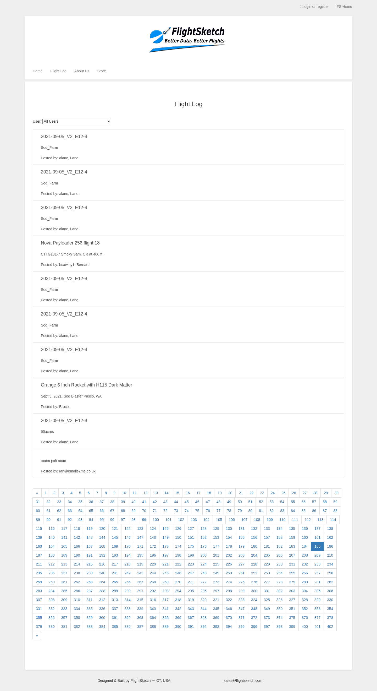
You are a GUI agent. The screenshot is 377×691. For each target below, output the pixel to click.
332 (51, 609)
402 (330, 626)
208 (305, 555)
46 (197, 502)
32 (49, 502)
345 (216, 609)
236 (51, 573)
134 (279, 528)
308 (51, 600)
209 (317, 555)
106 (232, 520)
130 (229, 528)
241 (115, 573)
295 (191, 591)
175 (191, 546)
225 (216, 564)
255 (292, 573)
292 (153, 591)
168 (102, 546)
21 (241, 493)
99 (144, 520)
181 (267, 546)
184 (305, 546)
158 (279, 537)
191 (89, 555)
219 (140, 564)
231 (292, 564)
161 (317, 537)
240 (102, 573)
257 (317, 573)
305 (317, 591)
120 (102, 528)
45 (187, 502)
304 (305, 591)
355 (39, 618)
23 (262, 493)
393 (216, 626)
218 (128, 564)
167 (89, 546)
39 (123, 502)
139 (39, 537)
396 (254, 626)
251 (242, 573)
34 (70, 502)
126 (178, 528)
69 (133, 511)
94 (91, 520)
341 (166, 609)
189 (64, 555)
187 (39, 555)
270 (178, 582)
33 (59, 502)
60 (38, 511)
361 (115, 618)
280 (305, 582)
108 (257, 520)
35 (80, 502)
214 (77, 564)
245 (166, 573)
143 (89, 537)
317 (166, 600)
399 (292, 626)
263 (89, 582)
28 (315, 493)
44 (176, 502)
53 (272, 502)
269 (166, 582)
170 (128, 546)
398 (279, 626)
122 (128, 528)
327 (292, 600)
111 (295, 520)
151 (191, 537)
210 (330, 555)
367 (191, 618)
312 (102, 600)
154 (229, 537)
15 (177, 493)
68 (123, 511)
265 (115, 582)
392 (204, 626)
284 (51, 591)
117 (64, 528)
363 (140, 618)
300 (254, 591)
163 (39, 546)
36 (91, 502)
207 (292, 555)
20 (230, 493)
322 (229, 600)
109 (270, 520)
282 (330, 582)
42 (155, 502)
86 (314, 511)
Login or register (314, 6)
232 (305, 564)
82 (272, 511)
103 (194, 520)
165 (64, 546)
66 (101, 511)
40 (133, 502)
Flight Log (58, 71)
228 (254, 564)
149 (166, 537)
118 (77, 528)
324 (254, 600)
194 (128, 555)
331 (39, 609)
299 (242, 591)
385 (115, 626)
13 (156, 493)
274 (229, 582)
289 (115, 591)
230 (279, 564)
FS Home (344, 6)
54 (282, 502)
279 (292, 582)
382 (77, 626)
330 (330, 600)
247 (191, 573)
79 (240, 511)
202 (229, 555)
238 (77, 573)
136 (305, 528)
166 (77, 546)
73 (176, 511)
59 (335, 502)
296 (204, 591)
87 (325, 511)
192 (102, 555)
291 (140, 591)
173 (166, 546)
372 (254, 618)
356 (51, 618)
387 (140, 626)
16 (188, 493)
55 (293, 502)
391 (191, 626)
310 (77, 600)
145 (115, 537)
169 (115, 546)
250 (229, 573)
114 (333, 520)
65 (91, 511)
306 (330, 591)
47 (208, 502)
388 (153, 626)
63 (70, 511)
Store (101, 71)
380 (51, 626)
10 (124, 493)
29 (326, 493)
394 (229, 626)
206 (279, 555)
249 (216, 573)
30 (337, 493)
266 (128, 582)
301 (267, 591)
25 (283, 493)
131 (242, 528)
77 (219, 511)
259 (39, 582)
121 (115, 528)
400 (305, 626)
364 (153, 618)
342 (178, 609)
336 (102, 609)
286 (77, 591)
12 (145, 493)
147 (140, 537)
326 (279, 600)
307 (39, 600)
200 (204, 555)
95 (101, 520)
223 (191, 564)
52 (261, 502)
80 (250, 511)
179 (242, 546)
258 (330, 573)
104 (206, 520)
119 (89, 528)
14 (166, 493)
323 (242, 600)
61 (49, 511)
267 (140, 582)
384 (102, 626)
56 (303, 502)
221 (166, 564)
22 (252, 493)
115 (39, 528)
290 (128, 591)
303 (292, 591)
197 (166, 555)
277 (267, 582)
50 (240, 502)
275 (242, 582)
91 (59, 520)
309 (64, 600)
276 (254, 582)
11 (135, 493)
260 (51, 582)
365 (166, 618)
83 (282, 511)
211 (39, 564)
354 (330, 609)
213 (64, 564)
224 (204, 564)
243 (140, 573)
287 (89, 591)
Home (37, 71)
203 (242, 555)
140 (51, 537)
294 (178, 591)
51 (250, 502)
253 (267, 573)
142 (77, 537)
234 (330, 564)
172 (153, 546)
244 (153, 573)
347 (242, 609)
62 (59, 511)
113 (320, 520)
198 (178, 555)
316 (153, 600)
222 (178, 564)
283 (39, 591)
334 (77, 609)
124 (153, 528)
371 (242, 618)
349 (267, 609)
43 (165, 502)
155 (242, 537)
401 (317, 626)
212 (51, 564)
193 (115, 555)
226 (229, 564)
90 (49, 520)
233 (317, 564)
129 (216, 528)
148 (153, 537)
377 (317, 618)
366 (178, 618)
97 (123, 520)
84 (293, 511)
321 (216, 600)
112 (308, 520)
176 (204, 546)
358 (77, 618)
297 (216, 591)
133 (267, 528)
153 (216, 537)
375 (292, 618)
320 (204, 600)
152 (204, 537)
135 (292, 528)
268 (153, 582)
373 (267, 618)
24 (273, 493)
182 (279, 546)
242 (128, 573)
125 (166, 528)
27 (305, 493)
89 (38, 520)
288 (102, 591)
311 (89, 600)
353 (317, 609)
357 (64, 618)
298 (229, 591)
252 (254, 573)
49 (229, 502)
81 (261, 511)
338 (128, 609)
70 (144, 511)
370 (229, 618)
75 (197, 511)
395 (242, 626)
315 (140, 600)
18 (209, 493)
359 (89, 618)
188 (51, 555)
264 (102, 582)
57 (314, 502)
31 (38, 502)
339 (140, 609)
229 (267, 564)
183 (292, 546)
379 (39, 626)
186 (330, 546)
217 (115, 564)
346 (229, 609)
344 (204, 609)
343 (191, 609)
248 (204, 573)
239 (89, 573)
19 (220, 493)
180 (254, 546)
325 (267, 600)
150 (178, 537)
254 (279, 573)
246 (178, 573)
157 (267, 537)
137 (317, 528)
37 (101, 502)
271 (191, 582)
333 (64, 609)
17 (198, 493)
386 (128, 626)
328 (305, 600)
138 (330, 528)
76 (208, 511)
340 (153, 609)
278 (279, 582)
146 (128, 537)
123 (140, 528)
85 (303, 511)
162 (330, 537)
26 (294, 493)
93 (80, 520)
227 (242, 564)
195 (140, 555)
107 (244, 520)
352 (305, 609)
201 (216, 555)
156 (254, 537)
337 (115, 609)
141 (64, 537)
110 (282, 520)
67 (112, 511)
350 (279, 609)
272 (204, 582)
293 (166, 591)
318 (178, 600)
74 (187, 511)
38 (112, 502)
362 (128, 618)
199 (191, 555)
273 (216, 582)
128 (204, 528)
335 (89, 609)
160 (305, 537)
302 (279, 591)
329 (317, 600)
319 (191, 600)
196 (153, 555)
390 (178, 626)
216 (102, 564)
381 (64, 626)
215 (89, 564)
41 (144, 502)
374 (279, 618)
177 (216, 546)
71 (155, 511)
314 (128, 600)
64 (80, 511)
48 (219, 502)
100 (156, 520)
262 (77, 582)
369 (216, 618)
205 (267, 555)
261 (64, 582)
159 (292, 537)
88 (335, 511)
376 (305, 618)
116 (51, 528)
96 (112, 520)
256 (305, 573)
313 (115, 600)
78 (229, 511)
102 (181, 520)
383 (89, 626)
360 (102, 618)
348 (254, 609)
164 (51, 546)
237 (64, 573)
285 (64, 591)
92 (70, 520)
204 (254, 555)
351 (292, 609)
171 (140, 546)
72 (165, 511)
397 (267, 626)
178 (229, 546)
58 (325, 502)
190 (77, 555)
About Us (82, 71)
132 (254, 528)
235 (39, 573)
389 (166, 626)
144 (102, 537)
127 (191, 528)
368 (204, 618)
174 (178, 546)
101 (168, 520)
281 (317, 582)
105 (219, 520)
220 (153, 564)
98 (133, 520)
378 (330, 618)
